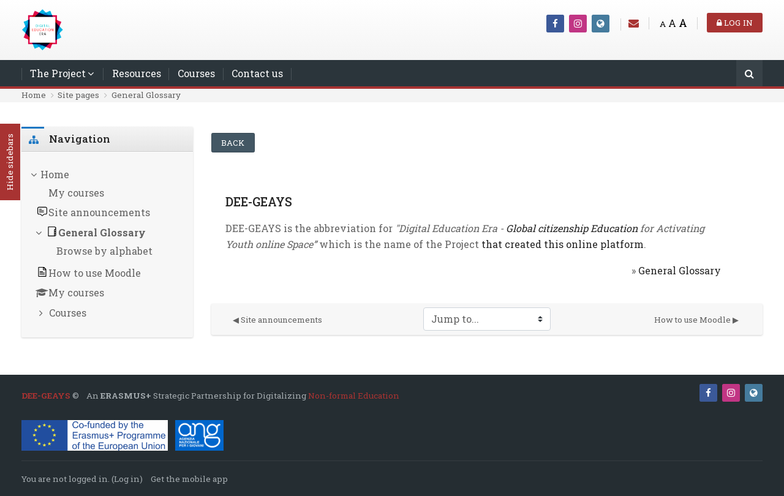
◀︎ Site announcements (277, 319)
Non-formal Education (353, 395)
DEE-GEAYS (45, 395)
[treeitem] (107, 245)
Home (33, 94)
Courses (196, 73)
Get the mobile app (189, 478)
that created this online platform (561, 244)
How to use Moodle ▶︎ (696, 319)
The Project (58, 73)
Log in (735, 22)
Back (233, 142)
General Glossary (146, 94)
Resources (136, 73)
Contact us (257, 73)
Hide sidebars (9, 162)
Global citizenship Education (572, 228)
